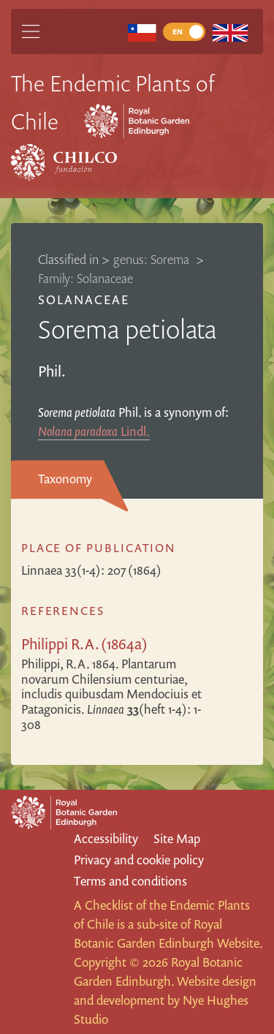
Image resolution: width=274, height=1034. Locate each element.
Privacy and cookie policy (139, 859)
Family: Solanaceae (85, 278)
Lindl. (94, 431)
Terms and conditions (130, 880)
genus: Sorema (152, 259)
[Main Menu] (30, 31)
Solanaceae (83, 299)
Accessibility (106, 838)
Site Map (176, 838)
